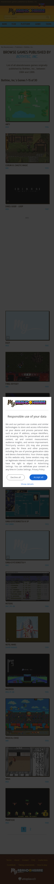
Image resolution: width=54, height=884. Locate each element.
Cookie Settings (24, 469)
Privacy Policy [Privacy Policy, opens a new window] (38, 469)
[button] (27, 484)
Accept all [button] (38, 477)
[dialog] (27, 442)
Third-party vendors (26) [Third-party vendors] (18, 445)
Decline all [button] (16, 477)
